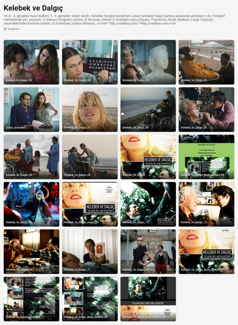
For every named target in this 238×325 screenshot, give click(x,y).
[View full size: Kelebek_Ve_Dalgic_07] (90, 109)
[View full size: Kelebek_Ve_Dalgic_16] (31, 204)
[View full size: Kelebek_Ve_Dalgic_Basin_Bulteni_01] (206, 251)
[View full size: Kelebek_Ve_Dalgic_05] (206, 109)
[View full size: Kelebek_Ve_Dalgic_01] (206, 62)
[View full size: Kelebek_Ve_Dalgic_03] (31, 157)
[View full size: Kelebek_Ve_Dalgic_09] (31, 62)
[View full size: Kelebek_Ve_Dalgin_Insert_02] (31, 299)
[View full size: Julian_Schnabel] (31, 109)
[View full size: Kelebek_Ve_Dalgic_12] (206, 204)
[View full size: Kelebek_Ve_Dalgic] (148, 157)
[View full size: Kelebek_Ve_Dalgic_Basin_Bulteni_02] (90, 299)
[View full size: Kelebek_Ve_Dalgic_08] (90, 62)
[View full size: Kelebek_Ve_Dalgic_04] (148, 62)
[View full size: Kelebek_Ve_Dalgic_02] (90, 157)
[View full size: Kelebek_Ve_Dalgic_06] (148, 109)
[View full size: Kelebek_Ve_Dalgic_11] (90, 251)
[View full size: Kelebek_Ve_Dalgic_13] (148, 251)
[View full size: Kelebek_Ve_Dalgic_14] (31, 251)
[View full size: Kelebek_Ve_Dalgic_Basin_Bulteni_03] (206, 157)
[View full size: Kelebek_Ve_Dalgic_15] (148, 204)
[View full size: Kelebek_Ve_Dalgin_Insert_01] (90, 204)
